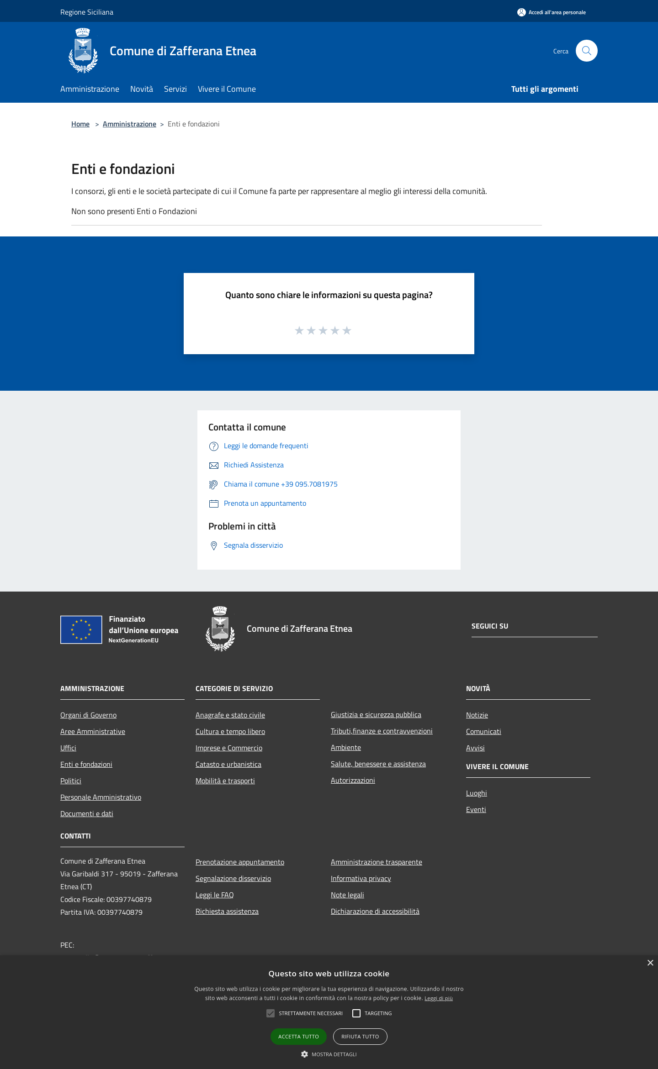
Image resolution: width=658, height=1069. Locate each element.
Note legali (347, 894)
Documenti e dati (86, 813)
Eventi (476, 809)
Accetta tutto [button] (298, 1036)
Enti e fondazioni (86, 764)
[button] (329, 1054)
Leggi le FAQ (215, 894)
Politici (70, 780)
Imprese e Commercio (229, 747)
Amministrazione (129, 123)
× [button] (650, 963)
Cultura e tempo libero (230, 731)
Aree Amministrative (92, 731)
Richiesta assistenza (227, 911)
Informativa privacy (361, 878)
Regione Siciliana (86, 11)
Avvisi (475, 747)
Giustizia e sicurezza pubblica (376, 714)
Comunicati (483, 731)
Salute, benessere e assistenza (378, 763)
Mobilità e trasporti (225, 780)
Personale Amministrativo (100, 796)
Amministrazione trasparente (376, 861)
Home (80, 123)
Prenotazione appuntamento (240, 861)
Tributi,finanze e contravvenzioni (382, 730)
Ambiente (346, 747)
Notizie (477, 714)
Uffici (68, 747)
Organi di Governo (88, 714)
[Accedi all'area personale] (551, 12)
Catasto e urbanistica (228, 764)
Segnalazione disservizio (233, 878)
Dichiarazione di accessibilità (375, 911)
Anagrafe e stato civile (230, 714)
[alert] (329, 1012)
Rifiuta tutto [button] (360, 1036)
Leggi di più (439, 998)
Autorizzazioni (353, 780)
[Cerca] (587, 51)
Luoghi (476, 792)
